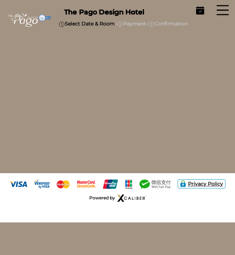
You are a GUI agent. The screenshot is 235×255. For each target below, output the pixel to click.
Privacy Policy (201, 184)
